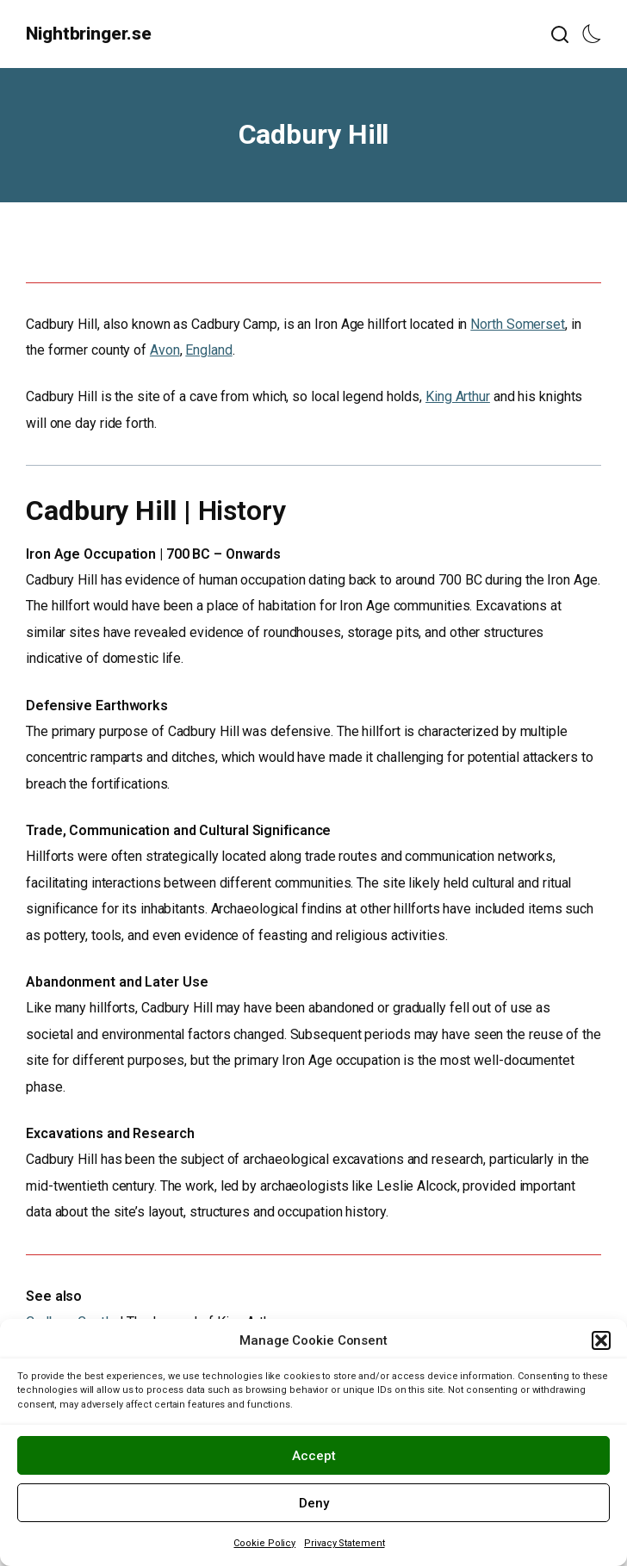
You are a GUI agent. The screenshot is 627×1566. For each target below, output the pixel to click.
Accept (314, 1456)
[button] (601, 1340)
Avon (165, 350)
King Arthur (457, 396)
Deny (314, 1503)
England (208, 350)
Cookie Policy (264, 1543)
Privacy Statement (344, 1543)
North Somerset (517, 324)
